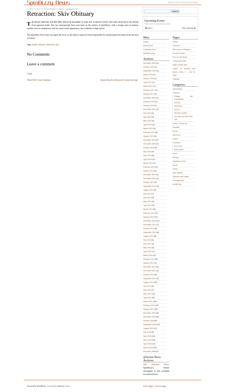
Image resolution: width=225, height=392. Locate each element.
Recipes (176, 157)
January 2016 (148, 105)
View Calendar (189, 28)
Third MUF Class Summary (39, 80)
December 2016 (149, 98)
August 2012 (148, 236)
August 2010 (148, 328)
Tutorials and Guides (181, 176)
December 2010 (149, 313)
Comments (160, 386)
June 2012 (147, 244)
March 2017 (148, 86)
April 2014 (147, 159)
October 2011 (148, 274)
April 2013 (147, 205)
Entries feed (148, 45)
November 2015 (149, 109)
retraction (50, 44)
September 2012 (149, 232)
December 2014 (149, 140)
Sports (175, 165)
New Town (178, 146)
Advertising (177, 89)
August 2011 (148, 282)
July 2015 (147, 113)
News (61, 9)
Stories (175, 169)
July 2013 (147, 194)
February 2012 (149, 259)
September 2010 (149, 324)
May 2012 (147, 247)
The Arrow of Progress (182, 49)
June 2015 (147, 117)
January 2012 (148, 263)
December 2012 (149, 221)
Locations (176, 142)
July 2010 (147, 332)
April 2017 (147, 82)
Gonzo (67, 386)
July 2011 (147, 286)
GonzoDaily (52, 386)
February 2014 (149, 167)
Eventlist (176, 127)
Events (175, 131)
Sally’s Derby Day (180, 65)
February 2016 (149, 101)
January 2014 (148, 171)
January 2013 (148, 217)
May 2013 (147, 201)
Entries (148, 386)
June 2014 (147, 155)
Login (29, 73)
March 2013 (148, 209)
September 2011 (149, 278)
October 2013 (148, 182)
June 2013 (147, 197)
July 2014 (147, 151)
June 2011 (147, 290)
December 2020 (149, 63)
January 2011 (148, 309)
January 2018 (148, 78)
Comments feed (149, 49)
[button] (148, 28)
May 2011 (147, 294)
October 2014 (148, 147)
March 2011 (148, 301)
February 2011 (149, 305)
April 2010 (147, 344)
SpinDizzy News (179, 161)
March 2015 (148, 128)
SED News (178, 106)
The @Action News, (156, 364)
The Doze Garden (180, 113)
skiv (57, 44)
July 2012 (147, 240)
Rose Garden (178, 150)
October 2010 (148, 320)
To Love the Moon (180, 57)
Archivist (176, 45)
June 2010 (147, 336)
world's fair (177, 184)
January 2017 (148, 94)
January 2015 (148, 136)
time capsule (177, 173)
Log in (145, 42)
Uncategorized (178, 180)
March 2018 (148, 74)
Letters (175, 139)
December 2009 (149, 351)
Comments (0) (71, 9)
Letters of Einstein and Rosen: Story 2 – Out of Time (184, 71)
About (175, 42)
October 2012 (148, 228)
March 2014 (148, 163)
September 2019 (149, 71)
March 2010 (148, 347)
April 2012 (147, 251)
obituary (41, 44)
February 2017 (149, 90)
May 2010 (147, 340)
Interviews (177, 135)
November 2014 (149, 144)
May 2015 (147, 121)
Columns (176, 93)
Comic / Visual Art (180, 123)
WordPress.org (149, 53)
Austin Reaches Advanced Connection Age (119, 80)
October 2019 (148, 67)
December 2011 (149, 267)
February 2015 (149, 132)
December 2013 (149, 174)
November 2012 (149, 224)
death (34, 44)
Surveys (177, 110)
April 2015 (147, 124)
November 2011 (149, 270)
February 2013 (149, 213)
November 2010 (149, 317)
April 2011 (147, 297)
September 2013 (149, 186)
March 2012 (148, 255)
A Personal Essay (179, 61)
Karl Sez (177, 103)
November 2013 (149, 178)
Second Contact (179, 53)
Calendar (176, 79)
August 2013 (148, 190)
